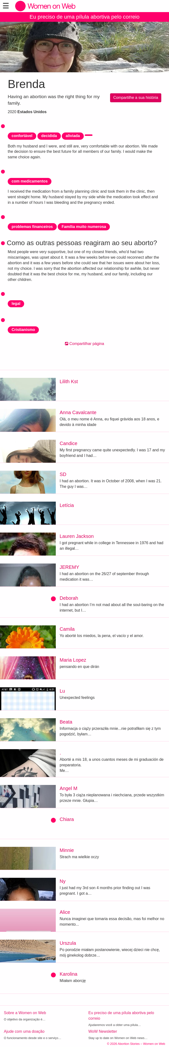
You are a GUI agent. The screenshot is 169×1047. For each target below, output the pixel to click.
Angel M (68, 788)
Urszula (68, 943)
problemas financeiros (32, 227)
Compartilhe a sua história (135, 97)
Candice (68, 443)
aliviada (73, 136)
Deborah (69, 598)
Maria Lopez (73, 660)
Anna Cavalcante (78, 412)
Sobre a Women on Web (25, 1013)
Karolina (68, 974)
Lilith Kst (69, 381)
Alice (65, 912)
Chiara (67, 819)
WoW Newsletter (102, 1031)
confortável (22, 136)
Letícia (67, 505)
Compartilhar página (84, 344)
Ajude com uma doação (24, 1031)
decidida (49, 136)
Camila (67, 629)
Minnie (67, 850)
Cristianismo (23, 330)
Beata (66, 722)
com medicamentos (30, 181)
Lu (62, 691)
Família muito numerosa (84, 227)
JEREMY (69, 567)
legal (16, 303)
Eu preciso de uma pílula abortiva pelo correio (84, 17)
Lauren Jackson (77, 536)
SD (63, 474)
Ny (62, 881)
